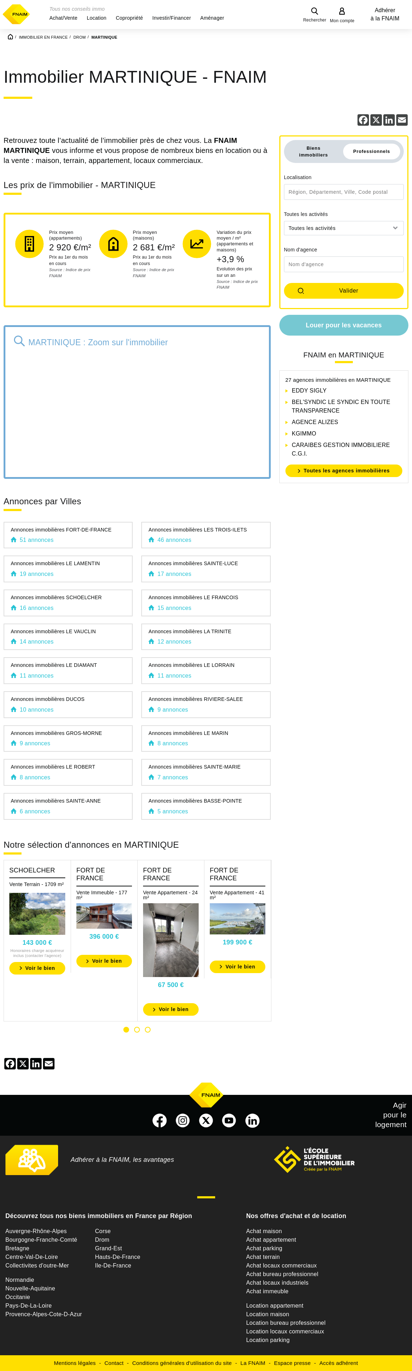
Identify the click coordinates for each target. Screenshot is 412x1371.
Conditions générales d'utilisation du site (182, 1363)
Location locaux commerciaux (285, 1331)
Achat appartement (271, 1240)
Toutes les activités (306, 214)
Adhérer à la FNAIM (385, 14)
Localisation (298, 177)
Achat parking (264, 1248)
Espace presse (292, 1363)
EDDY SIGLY (309, 391)
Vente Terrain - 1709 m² (36, 884)
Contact (113, 1363)
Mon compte (342, 20)
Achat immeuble (267, 1291)
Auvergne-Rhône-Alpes (36, 1231)
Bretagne (17, 1248)
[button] (63, 18)
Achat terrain (263, 1257)
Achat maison (264, 1231)
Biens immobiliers (313, 151)
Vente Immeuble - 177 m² (101, 895)
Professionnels (371, 151)
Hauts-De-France (117, 1257)
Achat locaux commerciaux (281, 1265)
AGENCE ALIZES (315, 422)
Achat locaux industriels (277, 1283)
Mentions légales (75, 1363)
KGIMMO (304, 433)
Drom (102, 1240)
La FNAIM (253, 1363)
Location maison (267, 1314)
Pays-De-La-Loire (28, 1306)
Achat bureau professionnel (282, 1274)
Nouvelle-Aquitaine (30, 1288)
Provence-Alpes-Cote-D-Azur (43, 1314)
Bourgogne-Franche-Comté (41, 1240)
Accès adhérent (338, 1363)
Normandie (19, 1280)
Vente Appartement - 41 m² (237, 895)
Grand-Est (108, 1248)
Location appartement (274, 1306)
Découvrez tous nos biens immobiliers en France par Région (98, 1216)
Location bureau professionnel (286, 1323)
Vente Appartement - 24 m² (170, 895)
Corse (103, 1231)
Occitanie (17, 1297)
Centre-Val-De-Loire (31, 1257)
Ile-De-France (113, 1265)
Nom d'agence (300, 249)
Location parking (267, 1340)
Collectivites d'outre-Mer (37, 1265)
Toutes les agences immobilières (347, 470)
